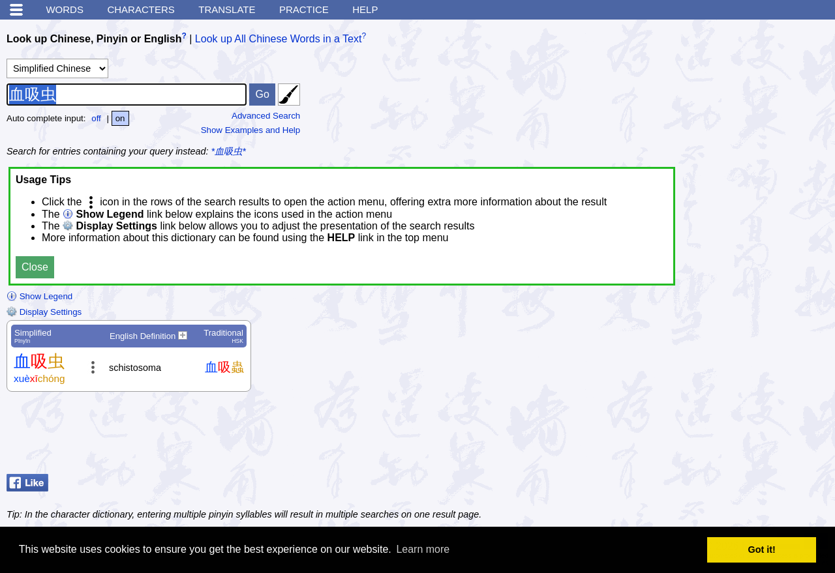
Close (35, 266)
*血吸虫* (228, 151)
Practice (304, 9)
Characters (140, 9)
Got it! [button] (762, 549)
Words (65, 9)
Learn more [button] (422, 549)
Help (365, 9)
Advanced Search (266, 116)
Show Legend (39, 296)
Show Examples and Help (251, 130)
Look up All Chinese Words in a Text (278, 38)
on (120, 118)
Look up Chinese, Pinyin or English (94, 38)
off (96, 118)
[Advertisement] (724, 436)
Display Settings (44, 312)
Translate (226, 9)
